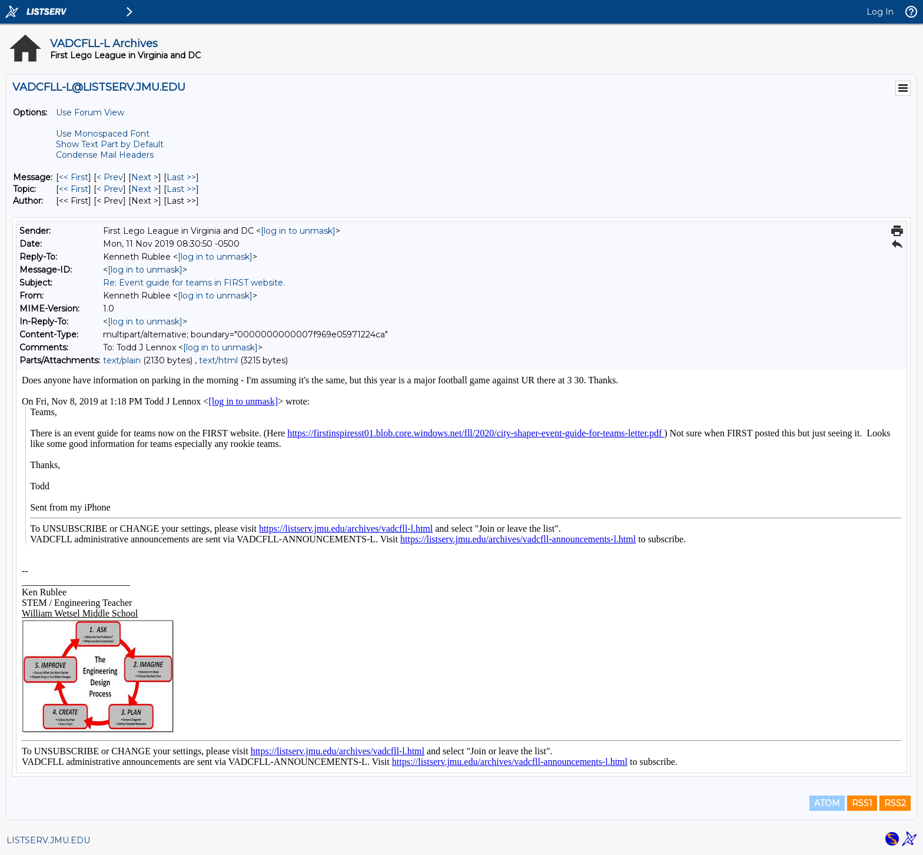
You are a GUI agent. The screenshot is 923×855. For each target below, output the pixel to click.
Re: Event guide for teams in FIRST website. (194, 282)
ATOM (827, 803)
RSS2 (895, 803)
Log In (880, 11)
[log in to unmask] (298, 231)
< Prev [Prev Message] (110, 177)
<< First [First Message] (73, 177)
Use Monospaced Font (103, 133)
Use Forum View (90, 112)
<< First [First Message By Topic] (73, 189)
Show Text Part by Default (110, 144)
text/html (218, 360)
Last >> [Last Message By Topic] (181, 189)
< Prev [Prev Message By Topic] (110, 189)
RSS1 (862, 803)
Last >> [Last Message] (181, 177)
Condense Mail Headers (105, 155)
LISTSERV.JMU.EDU (48, 840)
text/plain (122, 360)
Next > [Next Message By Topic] (144, 189)
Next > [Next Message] (144, 177)
